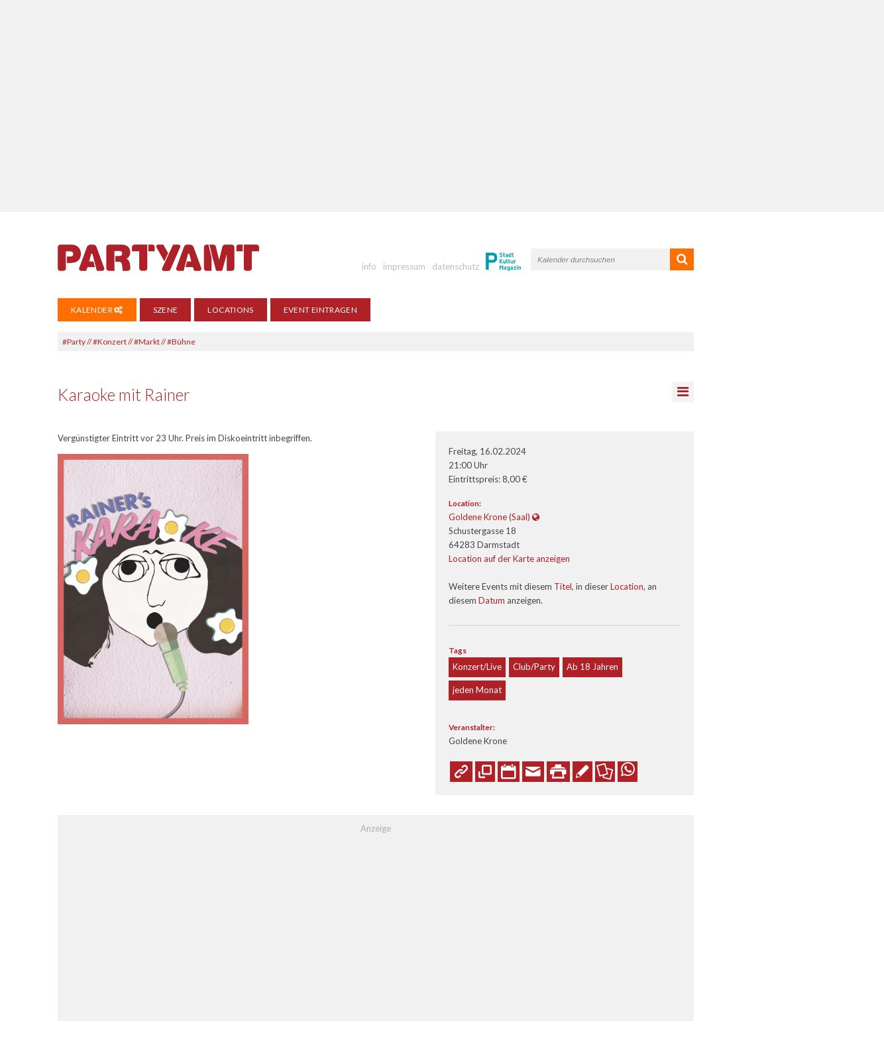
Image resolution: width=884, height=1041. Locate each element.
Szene (165, 310)
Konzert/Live (477, 666)
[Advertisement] (442, 106)
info (369, 266)
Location (626, 586)
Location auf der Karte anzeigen (509, 558)
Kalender (97, 310)
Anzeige (375, 828)
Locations (230, 310)
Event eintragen (320, 310)
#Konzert (110, 342)
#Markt (147, 342)
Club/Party (534, 666)
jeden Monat (477, 690)
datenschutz (455, 266)
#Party (73, 342)
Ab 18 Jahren (592, 666)
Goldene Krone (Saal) (489, 517)
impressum (404, 266)
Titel (563, 586)
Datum (491, 600)
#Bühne (181, 342)
